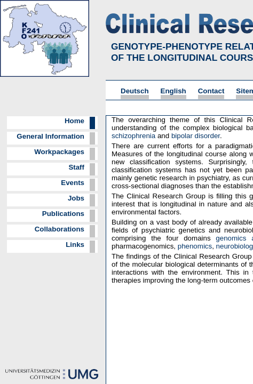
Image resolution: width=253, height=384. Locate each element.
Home (74, 121)
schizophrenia (133, 136)
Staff (76, 167)
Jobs (76, 198)
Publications (63, 214)
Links (75, 245)
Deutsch (135, 91)
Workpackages (59, 152)
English (173, 91)
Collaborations (59, 229)
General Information (50, 136)
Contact (211, 91)
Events (72, 183)
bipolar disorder (195, 136)
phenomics (195, 246)
